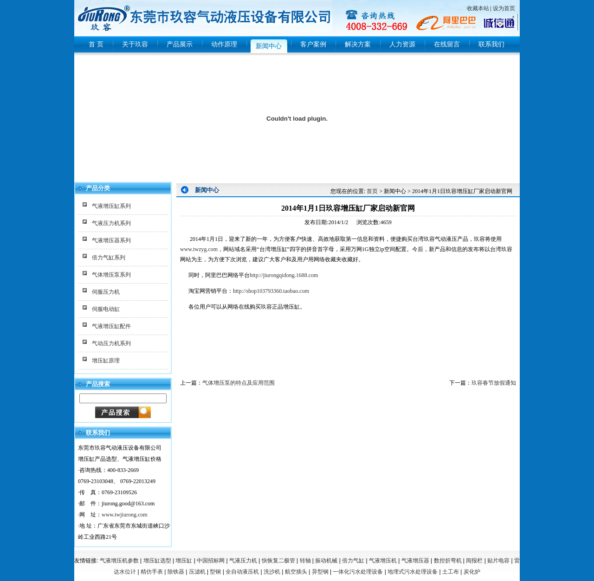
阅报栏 (474, 560)
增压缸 (183, 560)
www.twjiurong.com (125, 514)
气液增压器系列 (111, 240)
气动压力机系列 (111, 343)
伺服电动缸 (106, 309)
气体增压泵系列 (111, 274)
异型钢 (320, 571)
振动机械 (326, 560)
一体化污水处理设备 (358, 571)
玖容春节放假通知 (493, 383)
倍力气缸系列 (108, 257)
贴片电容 (498, 560)
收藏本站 (478, 8)
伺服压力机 (106, 292)
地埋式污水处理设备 (412, 571)
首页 (372, 191)
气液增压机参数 (119, 560)
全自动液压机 (242, 571)
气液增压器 (415, 560)
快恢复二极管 (278, 560)
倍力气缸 (353, 560)
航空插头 (296, 571)
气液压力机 (243, 560)
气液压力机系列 (111, 223)
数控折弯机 (448, 560)
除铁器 (176, 571)
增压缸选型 (157, 560)
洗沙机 (272, 571)
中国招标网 (211, 560)
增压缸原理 (106, 360)
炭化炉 (472, 571)
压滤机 (197, 571)
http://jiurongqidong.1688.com (284, 275)
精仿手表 (152, 571)
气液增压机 (383, 560)
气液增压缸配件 (111, 326)
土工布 (450, 571)
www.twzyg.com (199, 249)
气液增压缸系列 (111, 206)
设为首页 (504, 8)
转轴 (305, 560)
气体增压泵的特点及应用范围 (238, 383)
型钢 (215, 571)
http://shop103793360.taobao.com (271, 291)
